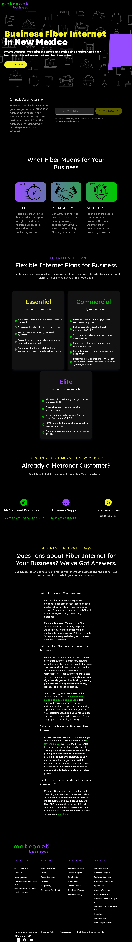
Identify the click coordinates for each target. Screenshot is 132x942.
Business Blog (100, 918)
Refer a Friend (74, 886)
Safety (44, 873)
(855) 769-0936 (21, 868)
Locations (98, 914)
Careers (44, 881)
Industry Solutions (102, 877)
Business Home (101, 868)
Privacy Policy (48, 932)
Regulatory (46, 886)
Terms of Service (70, 121)
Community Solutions (103, 881)
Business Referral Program (105, 900)
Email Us (18, 873)
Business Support (66, 518)
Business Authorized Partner (105, 908)
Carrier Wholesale (102, 890)
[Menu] (127, 5)
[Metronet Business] (15, 5)
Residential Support (76, 890)
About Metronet (48, 868)
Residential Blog (75, 894)
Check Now (16, 64)
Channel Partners (102, 894)
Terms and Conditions (25, 932)
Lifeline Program (75, 873)
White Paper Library (103, 922)
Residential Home (76, 868)
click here (63, 814)
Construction (73, 877)
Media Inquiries (21, 892)
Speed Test (73, 881)
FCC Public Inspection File (90, 932)
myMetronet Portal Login (24, 518)
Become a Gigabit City (51, 890)
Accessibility (66, 932)
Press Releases (48, 877)
